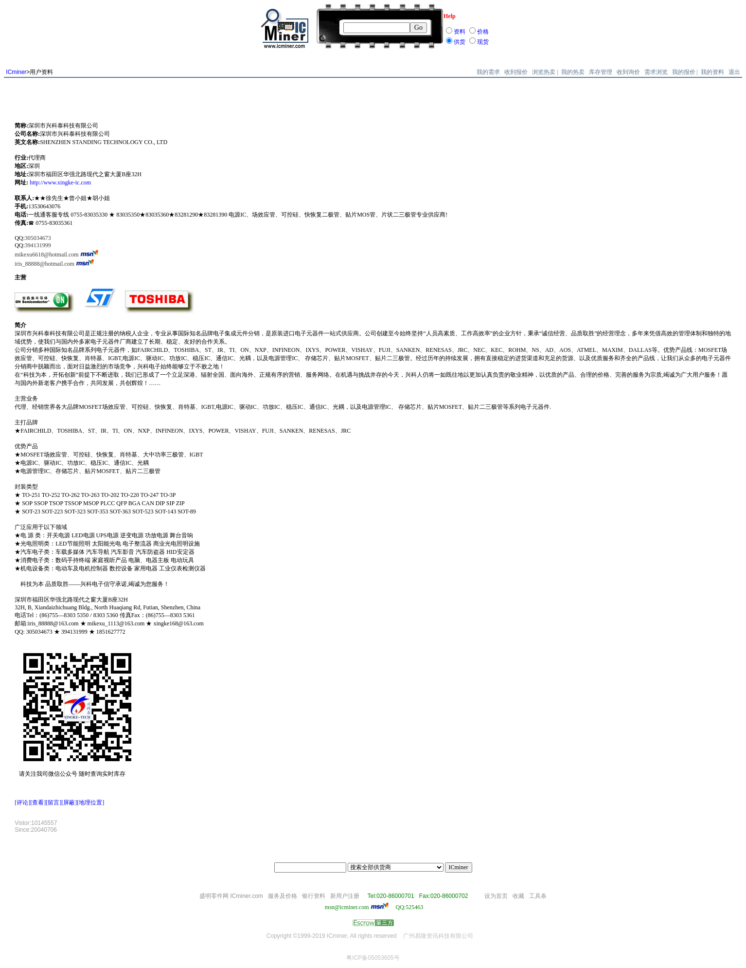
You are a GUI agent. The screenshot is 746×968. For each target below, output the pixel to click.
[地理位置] (90, 802)
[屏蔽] (69, 802)
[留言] (53, 802)
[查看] (38, 802)
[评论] (22, 802)
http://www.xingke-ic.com (60, 182)
